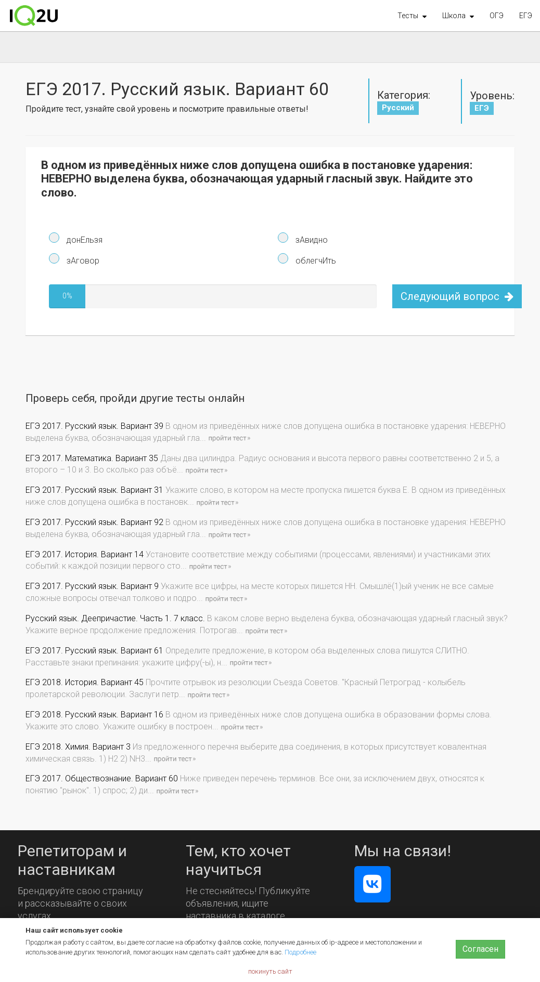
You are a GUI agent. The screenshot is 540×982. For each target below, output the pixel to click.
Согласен (480, 949)
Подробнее (300, 952)
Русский (398, 107)
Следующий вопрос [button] (457, 296)
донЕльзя (83, 240)
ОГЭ (497, 15)
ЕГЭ (525, 15)
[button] (412, 15)
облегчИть (314, 261)
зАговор (82, 261)
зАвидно (310, 240)
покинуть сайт (270, 971)
